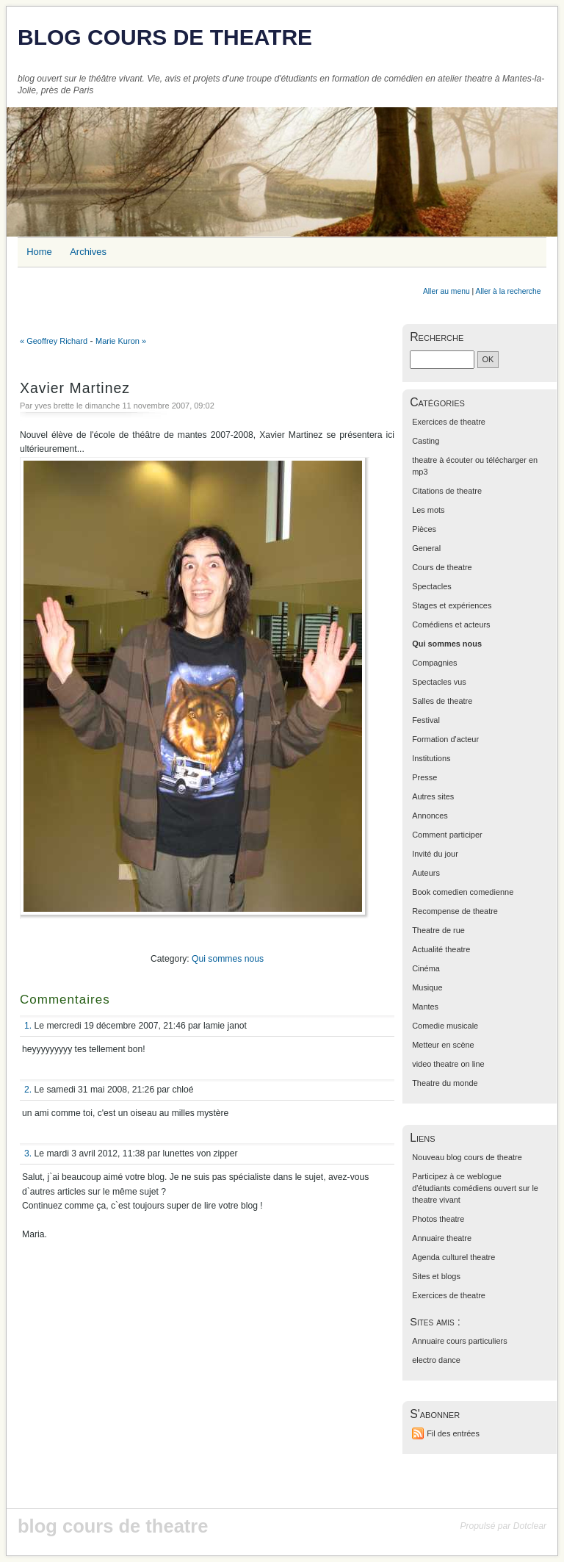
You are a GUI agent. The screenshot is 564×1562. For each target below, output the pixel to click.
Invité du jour (435, 853)
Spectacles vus (439, 681)
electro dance (436, 1360)
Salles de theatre (442, 701)
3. (28, 1153)
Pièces (424, 529)
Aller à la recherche (508, 291)
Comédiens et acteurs (451, 624)
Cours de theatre (441, 567)
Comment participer (447, 834)
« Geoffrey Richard (53, 340)
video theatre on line (448, 1063)
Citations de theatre (447, 490)
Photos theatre (438, 1218)
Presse (424, 777)
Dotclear (529, 1526)
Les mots (428, 509)
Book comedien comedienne (462, 892)
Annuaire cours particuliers (459, 1340)
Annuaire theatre (441, 1238)
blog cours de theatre (165, 37)
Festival (426, 720)
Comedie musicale (445, 1025)
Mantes (425, 1006)
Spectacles (432, 586)
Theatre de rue (438, 930)
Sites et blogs (436, 1276)
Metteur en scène (443, 1044)
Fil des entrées (453, 1433)
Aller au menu (446, 291)
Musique (427, 987)
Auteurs (426, 872)
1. (28, 1026)
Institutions (431, 758)
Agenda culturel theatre (453, 1257)
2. (28, 1089)
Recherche (436, 337)
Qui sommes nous (228, 959)
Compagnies (434, 662)
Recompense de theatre (455, 911)
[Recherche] (442, 359)
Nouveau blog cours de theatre (467, 1157)
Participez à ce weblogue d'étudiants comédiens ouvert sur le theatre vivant (475, 1188)
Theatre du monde (444, 1083)
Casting (425, 440)
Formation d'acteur (445, 739)
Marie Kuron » (120, 340)
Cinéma (426, 968)
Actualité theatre (441, 949)
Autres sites (433, 796)
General (426, 548)
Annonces (430, 815)
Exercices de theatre (448, 421)
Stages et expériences (451, 605)
